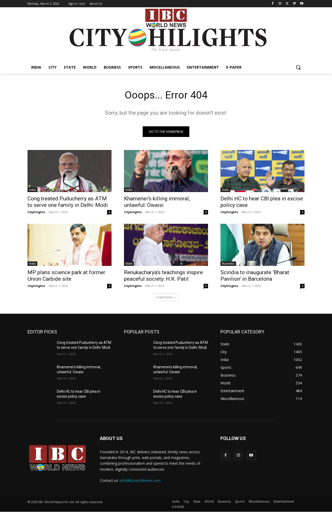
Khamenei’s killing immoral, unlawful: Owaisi (157, 201)
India (32, 190)
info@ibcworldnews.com (140, 480)
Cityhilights (36, 212)
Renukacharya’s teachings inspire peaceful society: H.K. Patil (163, 275)
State (129, 263)
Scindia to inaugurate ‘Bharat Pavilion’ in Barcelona (254, 275)
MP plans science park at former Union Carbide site (66, 275)
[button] (298, 67)
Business (228, 263)
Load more (166, 297)
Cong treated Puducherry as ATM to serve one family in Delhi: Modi (67, 201)
